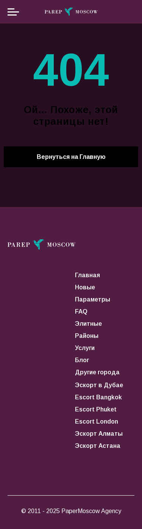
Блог (82, 360)
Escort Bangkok (98, 397)
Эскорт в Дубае (99, 385)
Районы (86, 336)
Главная (87, 275)
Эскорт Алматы (99, 433)
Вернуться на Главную (71, 157)
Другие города (97, 372)
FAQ (81, 311)
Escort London (96, 421)
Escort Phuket (96, 409)
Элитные (88, 323)
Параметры (92, 299)
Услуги (85, 348)
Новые (85, 287)
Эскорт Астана (97, 446)
